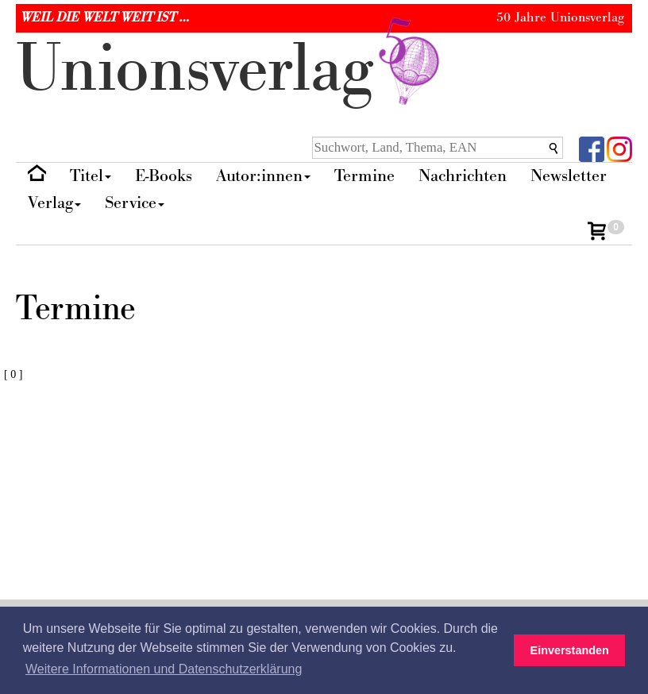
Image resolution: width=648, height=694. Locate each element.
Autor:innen (263, 176)
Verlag (54, 203)
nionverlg (231, 69)
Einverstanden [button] (569, 650)
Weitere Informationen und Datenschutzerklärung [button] (163, 669)
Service (134, 203)
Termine (364, 176)
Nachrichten (462, 176)
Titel (90, 176)
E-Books (163, 176)
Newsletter (568, 176)
